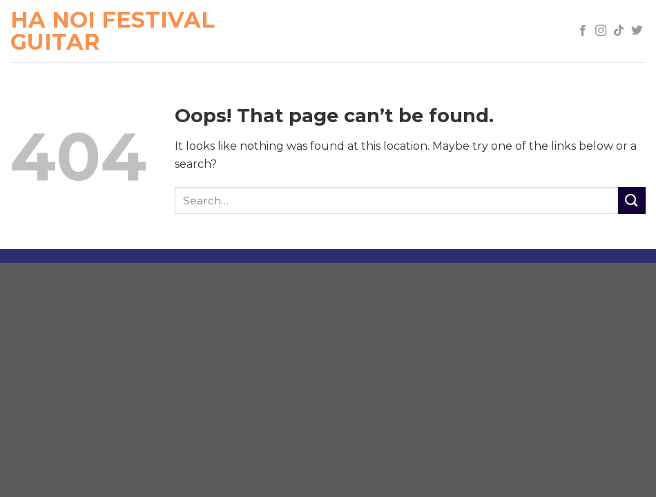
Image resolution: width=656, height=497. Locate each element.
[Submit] (632, 200)
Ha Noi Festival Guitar (112, 31)
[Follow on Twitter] (636, 31)
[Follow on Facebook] (582, 31)
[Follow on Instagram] (600, 31)
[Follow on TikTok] (618, 31)
